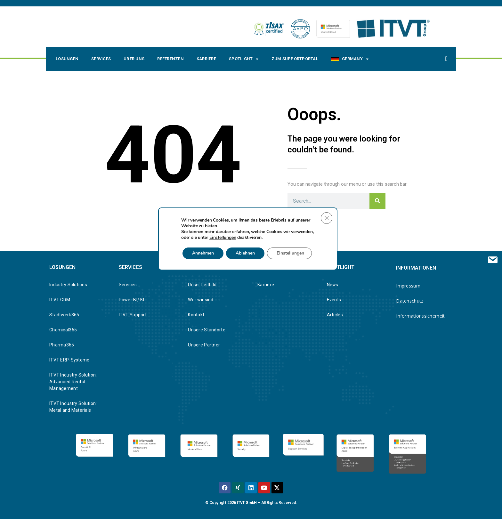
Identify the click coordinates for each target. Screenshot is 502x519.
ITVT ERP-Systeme (69, 359)
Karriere (206, 58)
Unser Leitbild (202, 284)
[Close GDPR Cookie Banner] (326, 218)
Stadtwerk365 (64, 314)
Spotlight (244, 59)
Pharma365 (61, 344)
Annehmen (203, 253)
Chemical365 (63, 329)
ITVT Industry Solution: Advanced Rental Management (73, 381)
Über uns (134, 58)
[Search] (377, 201)
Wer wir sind (200, 299)
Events (334, 299)
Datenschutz (409, 301)
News (332, 284)
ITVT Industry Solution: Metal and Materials (73, 407)
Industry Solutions (68, 284)
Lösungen (67, 58)
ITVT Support (133, 314)
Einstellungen (222, 237)
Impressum (408, 286)
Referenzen (170, 58)
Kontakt (196, 314)
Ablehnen (245, 253)
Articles (335, 314)
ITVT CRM (59, 299)
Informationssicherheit (420, 316)
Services (101, 58)
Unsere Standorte (206, 329)
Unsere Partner (204, 344)
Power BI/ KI (131, 299)
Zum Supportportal (294, 58)
